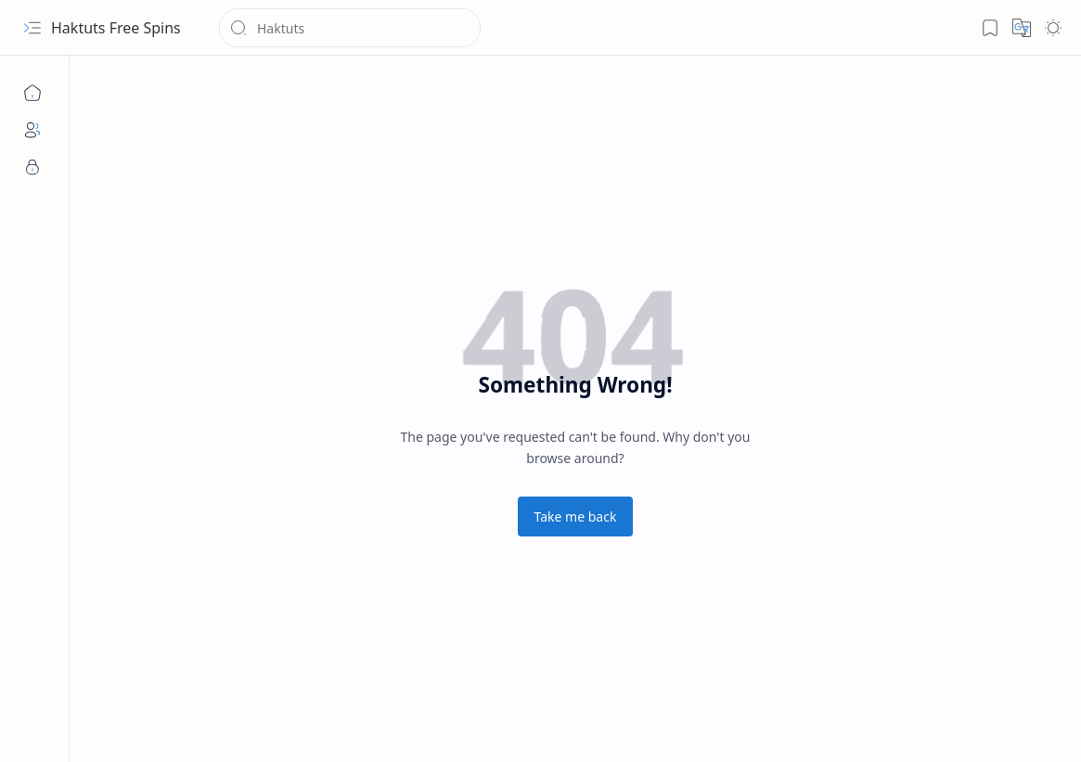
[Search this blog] (350, 27)
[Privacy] (32, 167)
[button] (32, 28)
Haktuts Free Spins (116, 28)
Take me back (575, 516)
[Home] (32, 92)
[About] (32, 130)
